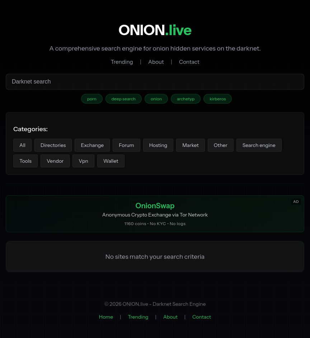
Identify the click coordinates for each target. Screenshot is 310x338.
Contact (189, 61)
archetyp (185, 98)
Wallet (110, 161)
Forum (126, 145)
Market (190, 145)
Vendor (55, 161)
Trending (122, 61)
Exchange (92, 145)
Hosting (158, 145)
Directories (53, 145)
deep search (124, 98)
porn (92, 98)
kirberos (218, 98)
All (22, 145)
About (156, 61)
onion (156, 98)
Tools (25, 161)
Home (106, 317)
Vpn (83, 161)
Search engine (259, 145)
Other (220, 145)
